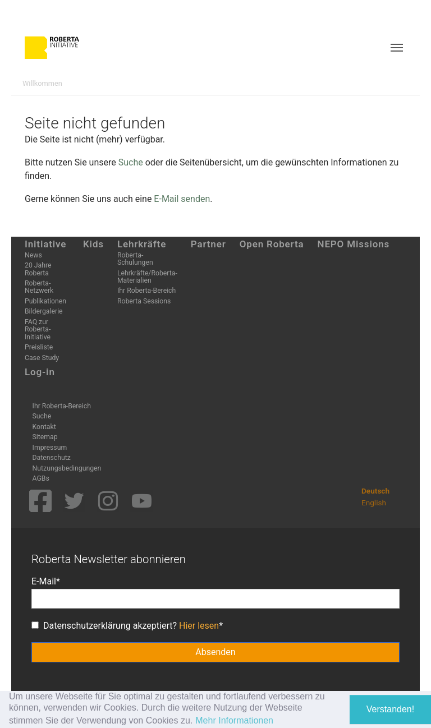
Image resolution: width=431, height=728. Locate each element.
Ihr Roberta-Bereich (146, 290)
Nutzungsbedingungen (67, 468)
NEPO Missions (354, 244)
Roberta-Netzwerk (39, 286)
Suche (130, 162)
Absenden (215, 652)
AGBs (41, 478)
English (373, 502)
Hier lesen (199, 625)
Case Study (42, 358)
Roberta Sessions (144, 301)
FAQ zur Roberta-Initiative (38, 329)
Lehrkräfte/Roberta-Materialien (147, 276)
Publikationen (45, 301)
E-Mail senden (182, 198)
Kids (93, 244)
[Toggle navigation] (396, 47)
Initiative (45, 244)
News (33, 255)
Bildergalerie (44, 311)
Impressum (50, 447)
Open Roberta (272, 244)
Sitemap (45, 437)
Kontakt (44, 427)
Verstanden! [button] (390, 709)
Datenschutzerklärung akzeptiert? (125, 625)
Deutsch (375, 490)
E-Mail (43, 581)
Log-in (40, 371)
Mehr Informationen (234, 720)
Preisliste (39, 347)
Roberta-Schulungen (135, 258)
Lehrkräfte (141, 244)
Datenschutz (52, 458)
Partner (208, 244)
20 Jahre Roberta (38, 269)
